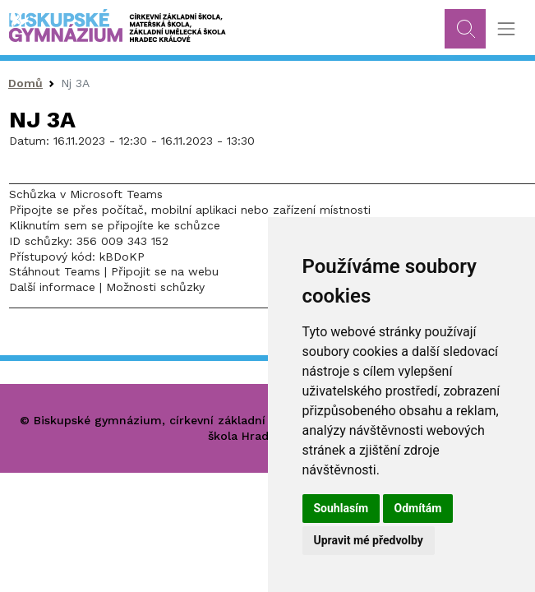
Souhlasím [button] (341, 508)
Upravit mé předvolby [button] (368, 540)
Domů (25, 83)
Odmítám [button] (418, 508)
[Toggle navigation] (506, 29)
